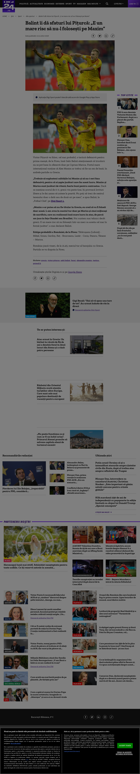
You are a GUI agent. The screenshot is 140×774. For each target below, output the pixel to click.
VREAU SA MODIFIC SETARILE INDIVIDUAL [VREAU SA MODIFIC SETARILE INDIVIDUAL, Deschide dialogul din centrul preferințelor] (124, 753)
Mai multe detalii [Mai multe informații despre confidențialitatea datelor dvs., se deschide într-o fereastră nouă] (16, 743)
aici (27, 759)
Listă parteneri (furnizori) (72, 751)
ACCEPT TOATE (125, 745)
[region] (70, 751)
